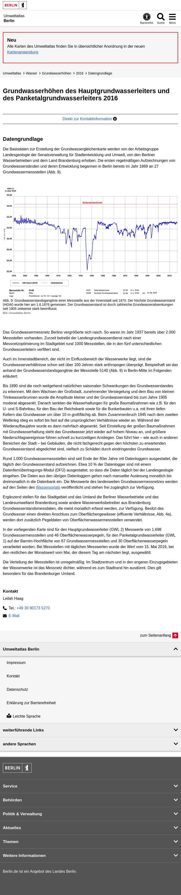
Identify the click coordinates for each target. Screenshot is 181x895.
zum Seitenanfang (155, 635)
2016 (79, 73)
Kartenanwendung (22, 52)
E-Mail (14, 616)
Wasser (31, 73)
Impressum (16, 663)
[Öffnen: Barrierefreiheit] (146, 18)
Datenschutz (17, 689)
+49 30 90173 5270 (33, 608)
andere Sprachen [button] (19, 744)
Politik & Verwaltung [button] (22, 814)
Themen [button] (10, 841)
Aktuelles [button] (12, 828)
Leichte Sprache (23, 716)
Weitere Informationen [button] (24, 855)
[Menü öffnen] (172, 18)
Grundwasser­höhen (56, 73)
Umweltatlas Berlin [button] (21, 649)
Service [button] (10, 786)
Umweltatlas (12, 73)
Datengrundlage (100, 73)
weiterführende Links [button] (23, 730)
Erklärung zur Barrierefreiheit (31, 703)
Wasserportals (48, 487)
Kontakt (13, 676)
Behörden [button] (12, 800)
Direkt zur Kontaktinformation (89, 119)
